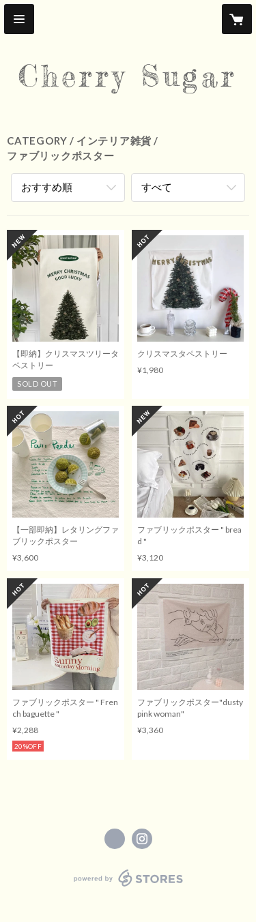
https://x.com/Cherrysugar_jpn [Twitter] (114, 839)
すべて (156, 187)
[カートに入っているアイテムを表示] (237, 19)
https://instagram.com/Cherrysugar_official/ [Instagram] (142, 839)
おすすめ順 (46, 187)
